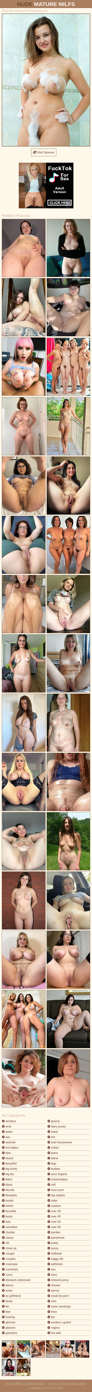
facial (7, 1301)
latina (52, 1158)
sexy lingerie (57, 1174)
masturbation (57, 1179)
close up (9, 1248)
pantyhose (55, 1237)
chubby (8, 1232)
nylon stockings (59, 1306)
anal (6, 1126)
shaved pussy (58, 1280)
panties (53, 1232)
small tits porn (58, 1295)
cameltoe (9, 1227)
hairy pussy (56, 1126)
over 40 (54, 1216)
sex (51, 1269)
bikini (7, 1179)
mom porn (55, 1190)
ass (6, 1137)
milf (51, 1184)
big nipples (56, 1195)
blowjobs (9, 1195)
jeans (52, 1152)
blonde (8, 1190)
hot (51, 1137)
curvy (7, 1274)
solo (51, 1301)
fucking (8, 1317)
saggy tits (55, 1258)
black (7, 1184)
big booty (9, 1168)
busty (7, 1216)
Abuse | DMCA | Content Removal (25, 1383)
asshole (9, 1142)
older (52, 1200)
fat (5, 1306)
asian (7, 1131)
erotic (7, 1290)
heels (52, 1131)
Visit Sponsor (43, 152)
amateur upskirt (59, 1322)
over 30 (54, 1211)
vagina (53, 1327)
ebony (7, 1285)
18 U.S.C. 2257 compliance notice (67, 1383)
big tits (8, 1174)
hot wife (54, 1332)
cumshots (10, 1269)
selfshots (55, 1264)
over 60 (54, 1227)
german (8, 1322)
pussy (53, 1248)
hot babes (10, 1147)
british (7, 1205)
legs (51, 1163)
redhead (54, 1253)
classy (8, 1237)
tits (51, 1317)
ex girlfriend (11, 1295)
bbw (6, 1152)
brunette (9, 1211)
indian (53, 1147)
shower (53, 1285)
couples (9, 1258)
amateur (9, 1121)
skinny (53, 1290)
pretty (52, 1242)
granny (53, 1121)
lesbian (53, 1168)
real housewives (59, 1142)
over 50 (54, 1221)
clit (5, 1242)
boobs (7, 1200)
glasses (8, 1327)
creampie (9, 1264)
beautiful (9, 1163)
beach (7, 1158)
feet (6, 1311)
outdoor (54, 1205)
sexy (52, 1274)
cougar (8, 1253)
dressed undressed (16, 1280)
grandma (9, 1332)
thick (52, 1311)
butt (6, 1221)
